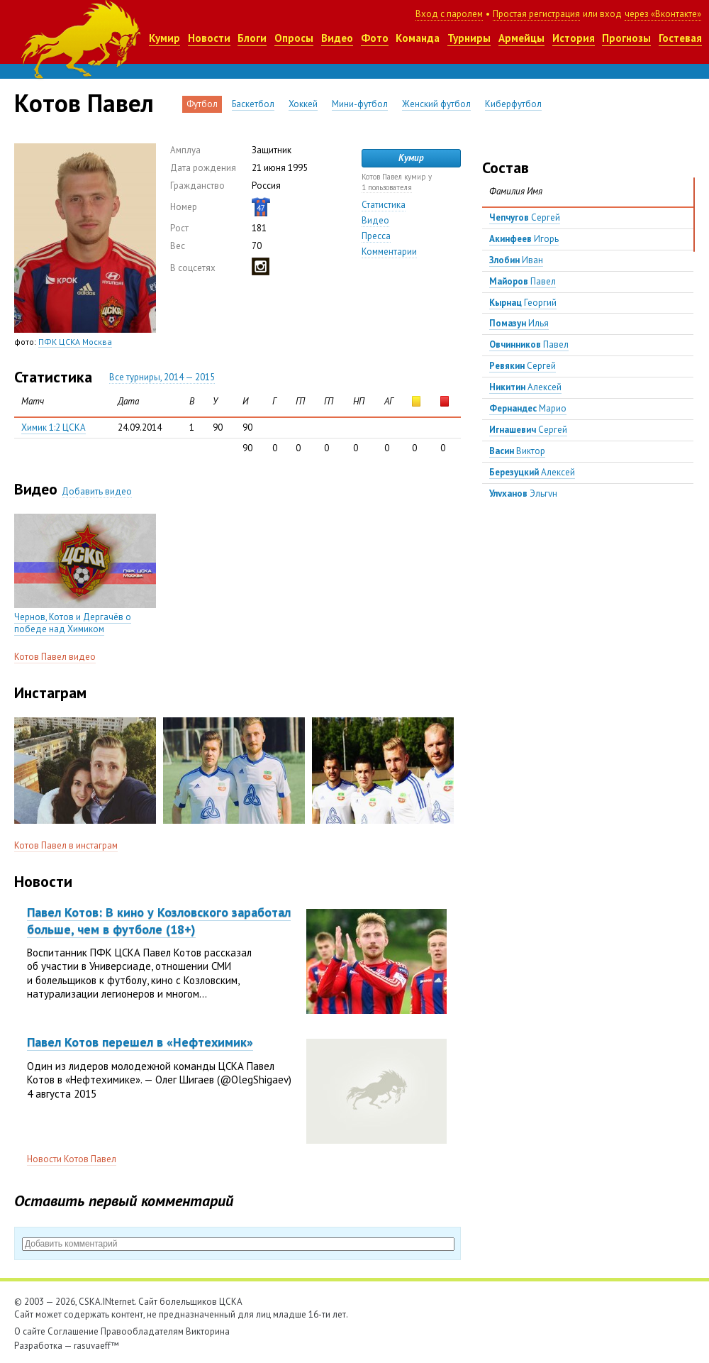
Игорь (524, 239)
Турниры (469, 38)
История (573, 38)
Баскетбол (253, 104)
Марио (527, 408)
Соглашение (73, 1331)
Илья (519, 323)
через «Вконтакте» (663, 14)
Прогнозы (626, 38)
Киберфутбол (513, 104)
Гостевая (680, 38)
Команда (418, 38)
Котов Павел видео (55, 657)
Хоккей (303, 104)
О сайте (29, 1331)
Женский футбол (436, 104)
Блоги (252, 38)
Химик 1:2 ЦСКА (53, 427)
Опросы (293, 38)
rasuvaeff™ (96, 1346)
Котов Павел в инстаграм (66, 845)
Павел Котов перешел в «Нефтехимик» (140, 1042)
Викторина (208, 1331)
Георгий (523, 303)
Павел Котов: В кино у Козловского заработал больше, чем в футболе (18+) (159, 920)
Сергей (524, 217)
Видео (337, 38)
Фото (375, 38)
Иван (516, 260)
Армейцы (521, 38)
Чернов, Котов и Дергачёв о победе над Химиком (72, 623)
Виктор (517, 451)
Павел (522, 281)
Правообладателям (142, 1331)
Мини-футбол (360, 104)
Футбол (202, 104)
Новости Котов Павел (71, 1159)
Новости (209, 38)
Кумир (164, 38)
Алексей (525, 387)
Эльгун (523, 493)
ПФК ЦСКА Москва (75, 341)
